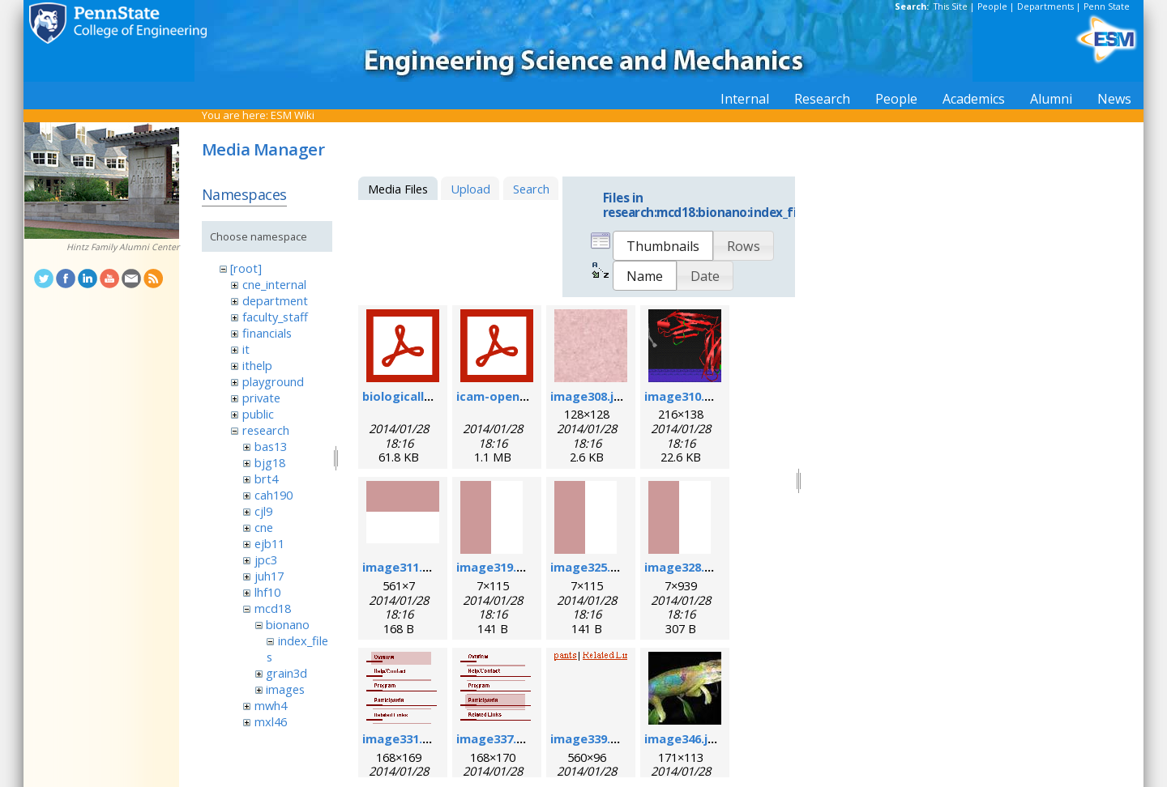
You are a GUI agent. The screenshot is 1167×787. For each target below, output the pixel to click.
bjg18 (269, 462)
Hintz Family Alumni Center (122, 247)
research (265, 430)
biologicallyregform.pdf (434, 396)
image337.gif (494, 738)
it (246, 349)
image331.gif (400, 738)
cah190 (273, 495)
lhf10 (267, 592)
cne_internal (274, 284)
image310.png (685, 396)
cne (263, 527)
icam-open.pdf (499, 396)
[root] (246, 268)
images (285, 689)
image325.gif (588, 567)
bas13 (270, 446)
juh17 (269, 576)
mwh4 (270, 705)
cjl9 (263, 511)
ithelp (257, 365)
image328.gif (682, 567)
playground (273, 381)
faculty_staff (275, 316)
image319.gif (494, 567)
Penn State (1107, 6)
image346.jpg (683, 738)
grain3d (286, 673)
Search (531, 189)
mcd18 (272, 608)
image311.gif (400, 567)
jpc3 (265, 559)
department (275, 300)
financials (267, 333)
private (261, 397)
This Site (951, 6)
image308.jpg (589, 396)
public (258, 414)
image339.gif (588, 738)
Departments (1045, 6)
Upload (470, 189)
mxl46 (270, 721)
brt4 (266, 478)
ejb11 (269, 543)
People (992, 6)
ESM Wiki (292, 115)
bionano (288, 624)
